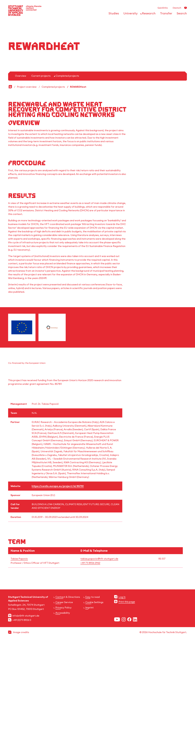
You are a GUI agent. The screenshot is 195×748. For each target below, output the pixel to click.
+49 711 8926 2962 (90, 669)
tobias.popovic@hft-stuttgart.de (99, 665)
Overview (20, 182)
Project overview (27, 193)
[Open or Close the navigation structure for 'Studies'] (113, 14)
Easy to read (92, 703)
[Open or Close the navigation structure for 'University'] (130, 14)
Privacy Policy (63, 714)
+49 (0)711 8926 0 (21, 726)
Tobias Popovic (19, 665)
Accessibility (62, 719)
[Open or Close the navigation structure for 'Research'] (148, 14)
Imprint (89, 714)
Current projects (41, 182)
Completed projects (67, 182)
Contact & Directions (67, 703)
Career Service (64, 708)
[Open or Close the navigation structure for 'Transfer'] (165, 14)
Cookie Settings (94, 708)
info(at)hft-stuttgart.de (25, 722)
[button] (97, 739)
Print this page (126, 708)
